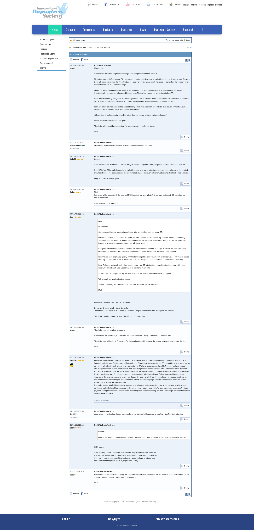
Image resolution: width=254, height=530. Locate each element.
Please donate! (46, 63)
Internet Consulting (149, 502)
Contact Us (157, 4)
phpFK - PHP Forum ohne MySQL (127, 502)
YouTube (135, 4)
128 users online (79, 40)
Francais (202, 4)
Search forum (45, 44)
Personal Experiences (49, 58)
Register (43, 49)
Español (211, 4)
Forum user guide (47, 40)
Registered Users (47, 54)
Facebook (114, 4)
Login (188, 40)
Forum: (178, 4)
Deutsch (194, 4)
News (95, 4)
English (186, 4)
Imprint (43, 68)
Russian (218, 4)
